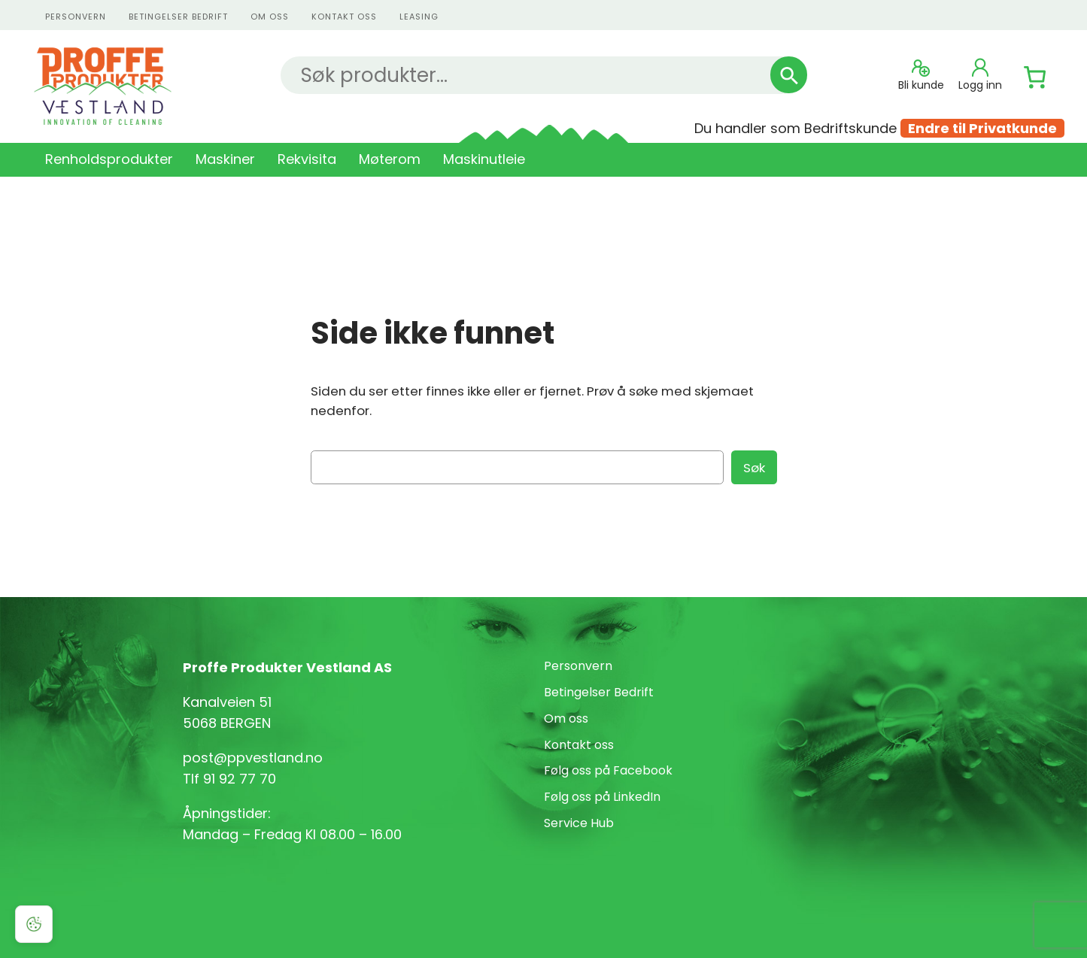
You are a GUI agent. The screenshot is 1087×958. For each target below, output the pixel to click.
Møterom (390, 159)
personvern (75, 17)
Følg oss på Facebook (608, 770)
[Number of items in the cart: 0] (1035, 77)
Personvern (578, 666)
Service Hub (579, 823)
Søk (754, 468)
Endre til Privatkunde (982, 128)
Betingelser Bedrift (178, 17)
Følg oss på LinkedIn (602, 796)
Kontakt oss (579, 744)
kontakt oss (344, 17)
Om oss (269, 17)
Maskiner (225, 159)
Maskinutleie (484, 159)
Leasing (419, 17)
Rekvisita (307, 159)
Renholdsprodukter (109, 159)
